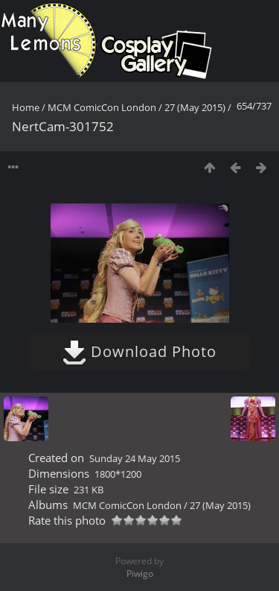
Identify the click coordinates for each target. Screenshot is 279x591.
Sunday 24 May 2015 (134, 458)
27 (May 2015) (194, 107)
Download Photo (139, 351)
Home (25, 107)
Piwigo (139, 573)
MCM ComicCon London (102, 107)
